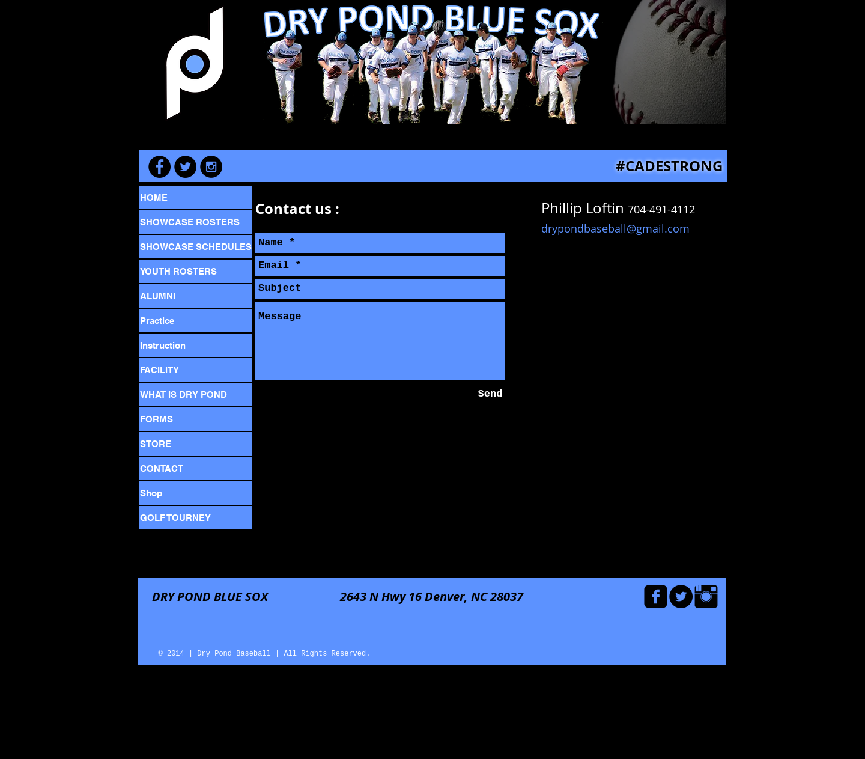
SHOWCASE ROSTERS (190, 222)
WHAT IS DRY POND (183, 394)
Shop (151, 493)
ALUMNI (157, 296)
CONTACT (161, 468)
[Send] (490, 394)
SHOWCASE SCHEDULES (196, 247)
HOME (154, 197)
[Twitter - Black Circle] (681, 596)
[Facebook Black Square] (655, 596)
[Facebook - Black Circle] (159, 167)
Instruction (163, 345)
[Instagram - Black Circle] (211, 167)
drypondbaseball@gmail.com (615, 228)
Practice (157, 320)
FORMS (156, 419)
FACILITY (159, 370)
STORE (155, 444)
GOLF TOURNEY (175, 518)
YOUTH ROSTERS (178, 271)
